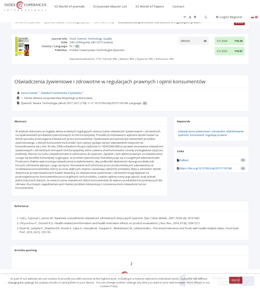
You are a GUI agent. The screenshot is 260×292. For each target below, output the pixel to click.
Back (239, 22)
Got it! (236, 280)
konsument (197, 135)
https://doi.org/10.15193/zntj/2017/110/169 (206, 168)
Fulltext (184, 160)
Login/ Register (229, 17)
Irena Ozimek (29, 93)
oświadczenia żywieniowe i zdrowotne (201, 131)
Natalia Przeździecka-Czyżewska (61, 93)
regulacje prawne (216, 135)
